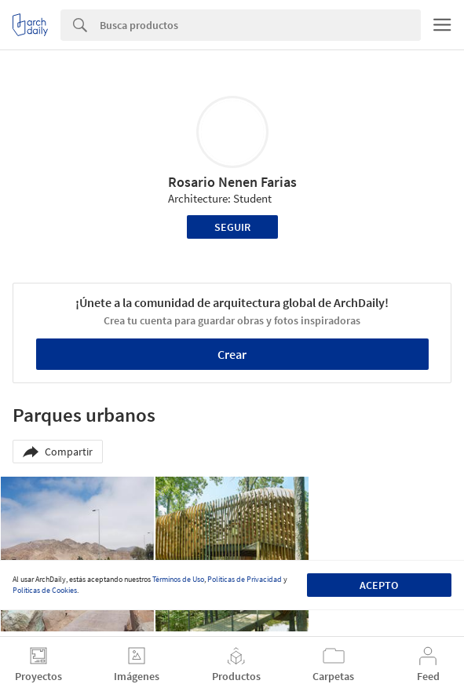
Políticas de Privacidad (244, 579)
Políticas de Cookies (45, 590)
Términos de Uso (178, 579)
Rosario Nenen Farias (232, 182)
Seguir (232, 227)
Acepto (379, 585)
